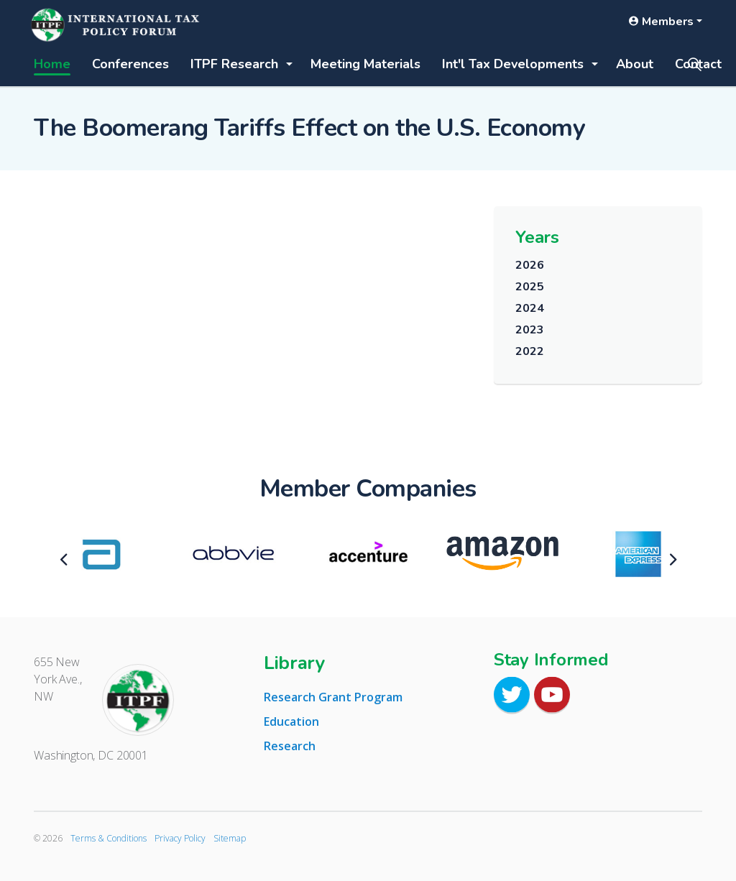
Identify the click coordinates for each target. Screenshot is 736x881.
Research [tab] (290, 746)
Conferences (130, 64)
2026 (529, 265)
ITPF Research (234, 64)
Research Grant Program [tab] (333, 697)
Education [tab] (291, 721)
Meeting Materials (365, 64)
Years (537, 237)
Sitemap (229, 838)
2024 (529, 308)
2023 (529, 330)
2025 (529, 287)
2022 (529, 351)
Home (52, 64)
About (634, 64)
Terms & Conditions (108, 838)
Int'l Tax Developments (513, 64)
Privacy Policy (180, 838)
